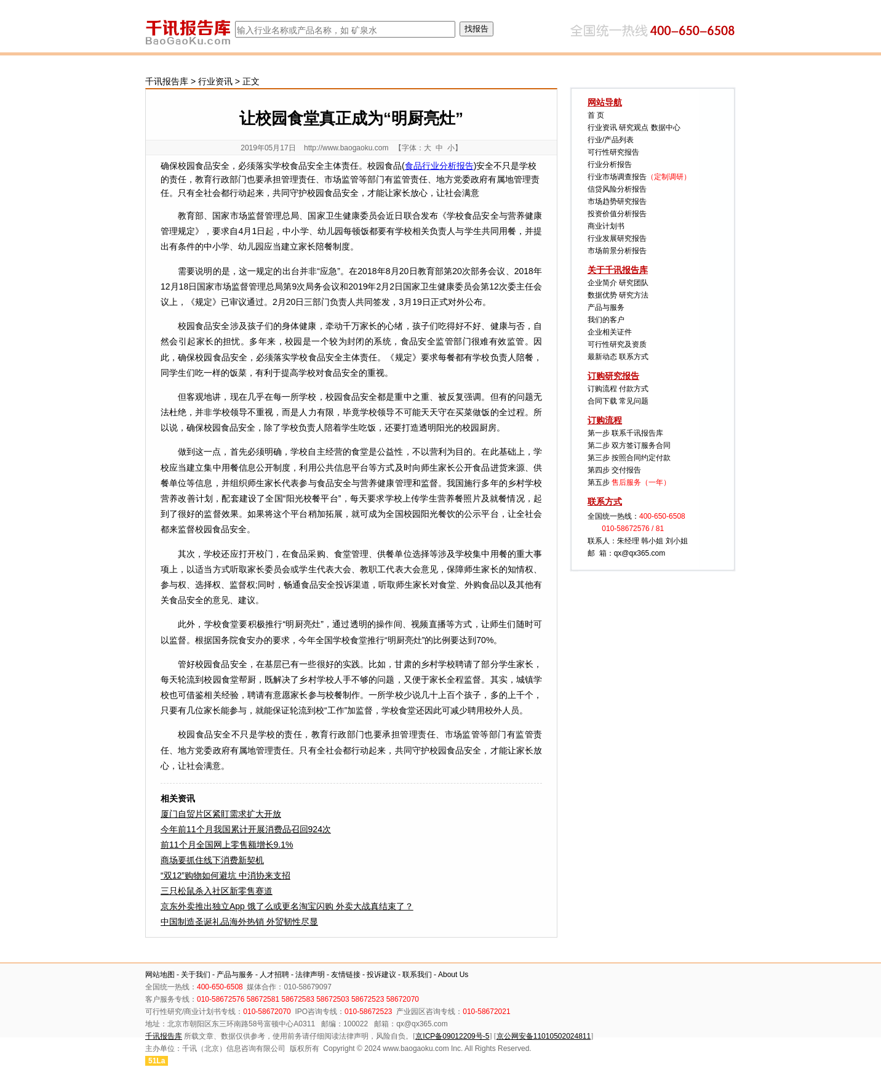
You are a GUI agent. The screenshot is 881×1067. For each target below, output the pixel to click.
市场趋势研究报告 (617, 201)
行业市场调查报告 (617, 176)
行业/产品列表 (611, 140)
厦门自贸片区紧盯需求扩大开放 (221, 814)
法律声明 (310, 974)
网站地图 (160, 974)
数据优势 (602, 295)
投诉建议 (381, 974)
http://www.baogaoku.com (346, 148)
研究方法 (633, 295)
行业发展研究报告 (617, 238)
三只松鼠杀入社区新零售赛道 (217, 891)
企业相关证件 (610, 332)
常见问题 (633, 401)
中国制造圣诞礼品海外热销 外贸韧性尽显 (239, 922)
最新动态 (602, 356)
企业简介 (602, 282)
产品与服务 (606, 307)
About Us (453, 974)
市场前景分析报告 (617, 250)
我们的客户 (606, 319)
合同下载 (602, 401)
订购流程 (602, 388)
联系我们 (417, 974)
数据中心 (665, 127)
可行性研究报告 (613, 152)
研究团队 (633, 282)
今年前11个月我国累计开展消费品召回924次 (246, 829)
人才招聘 (274, 974)
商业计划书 (606, 226)
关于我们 (195, 974)
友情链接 (346, 974)
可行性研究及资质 (617, 344)
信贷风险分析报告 (617, 189)
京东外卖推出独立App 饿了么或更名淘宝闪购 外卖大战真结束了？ (287, 906)
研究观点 (633, 127)
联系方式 (633, 356)
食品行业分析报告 (439, 166)
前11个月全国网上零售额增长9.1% (227, 845)
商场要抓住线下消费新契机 (212, 860)
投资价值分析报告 (617, 213)
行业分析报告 (610, 164)
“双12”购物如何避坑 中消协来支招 (225, 875)
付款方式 (633, 388)
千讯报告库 (166, 81)
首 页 (596, 115)
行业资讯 (215, 81)
